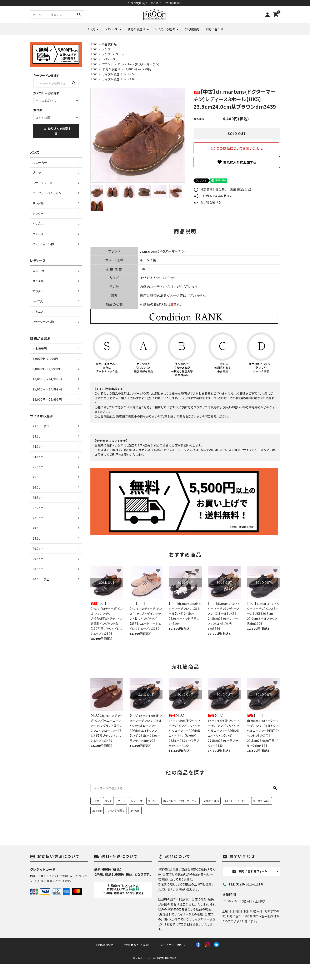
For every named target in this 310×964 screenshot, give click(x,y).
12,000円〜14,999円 (47, 379)
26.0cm (37, 487)
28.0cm (37, 528)
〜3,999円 (39, 348)
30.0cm (37, 569)
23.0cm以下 (41, 426)
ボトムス (38, 234)
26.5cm (37, 497)
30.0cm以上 (41, 579)
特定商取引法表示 (136, 945)
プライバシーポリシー (174, 945)
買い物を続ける (207, 202)
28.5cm (37, 538)
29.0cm (37, 548)
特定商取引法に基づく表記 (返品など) (222, 189)
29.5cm (37, 559)
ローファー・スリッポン (46, 193)
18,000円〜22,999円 (47, 399)
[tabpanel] (137, 135)
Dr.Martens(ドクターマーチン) (138, 64)
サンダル (38, 203)
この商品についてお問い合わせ (237, 148)
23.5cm (133, 74)
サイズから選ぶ (165, 29)
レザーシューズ (42, 183)
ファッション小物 (43, 244)
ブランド (107, 64)
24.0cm (133, 79)
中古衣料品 (109, 44)
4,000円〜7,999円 (138, 69)
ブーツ (120, 54)
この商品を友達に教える (213, 196)
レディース (111, 29)
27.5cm (37, 518)
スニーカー (39, 162)
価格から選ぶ (136, 29)
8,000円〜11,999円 (46, 369)
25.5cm (37, 477)
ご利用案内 (191, 29)
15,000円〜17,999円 (47, 389)
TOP (93, 44)
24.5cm (37, 457)
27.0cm (37, 508)
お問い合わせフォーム (250, 871)
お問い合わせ (214, 29)
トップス (37, 224)
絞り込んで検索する (56, 131)
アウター (38, 213)
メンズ (91, 29)
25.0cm (37, 467)
